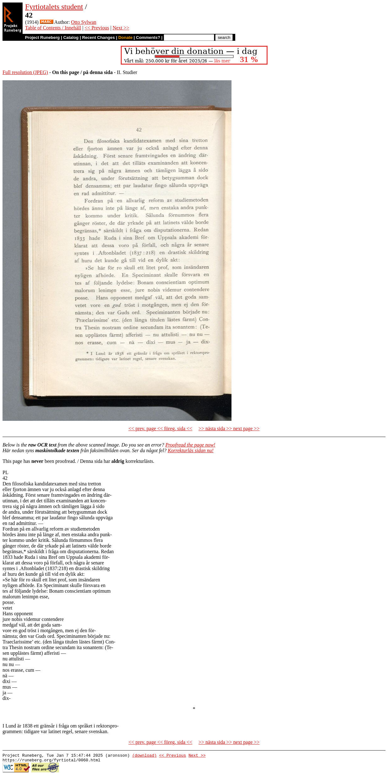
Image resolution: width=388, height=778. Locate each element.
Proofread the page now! (190, 444)
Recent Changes (98, 37)
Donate (125, 37)
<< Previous (97, 27)
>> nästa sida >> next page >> (229, 428)
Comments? (148, 37)
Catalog (71, 37)
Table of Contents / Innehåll (53, 27)
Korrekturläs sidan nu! (191, 450)
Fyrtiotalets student (54, 7)
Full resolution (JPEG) (25, 72)
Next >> (121, 27)
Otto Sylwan (83, 22)
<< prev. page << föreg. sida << (160, 428)
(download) (144, 756)
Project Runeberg (42, 37)
